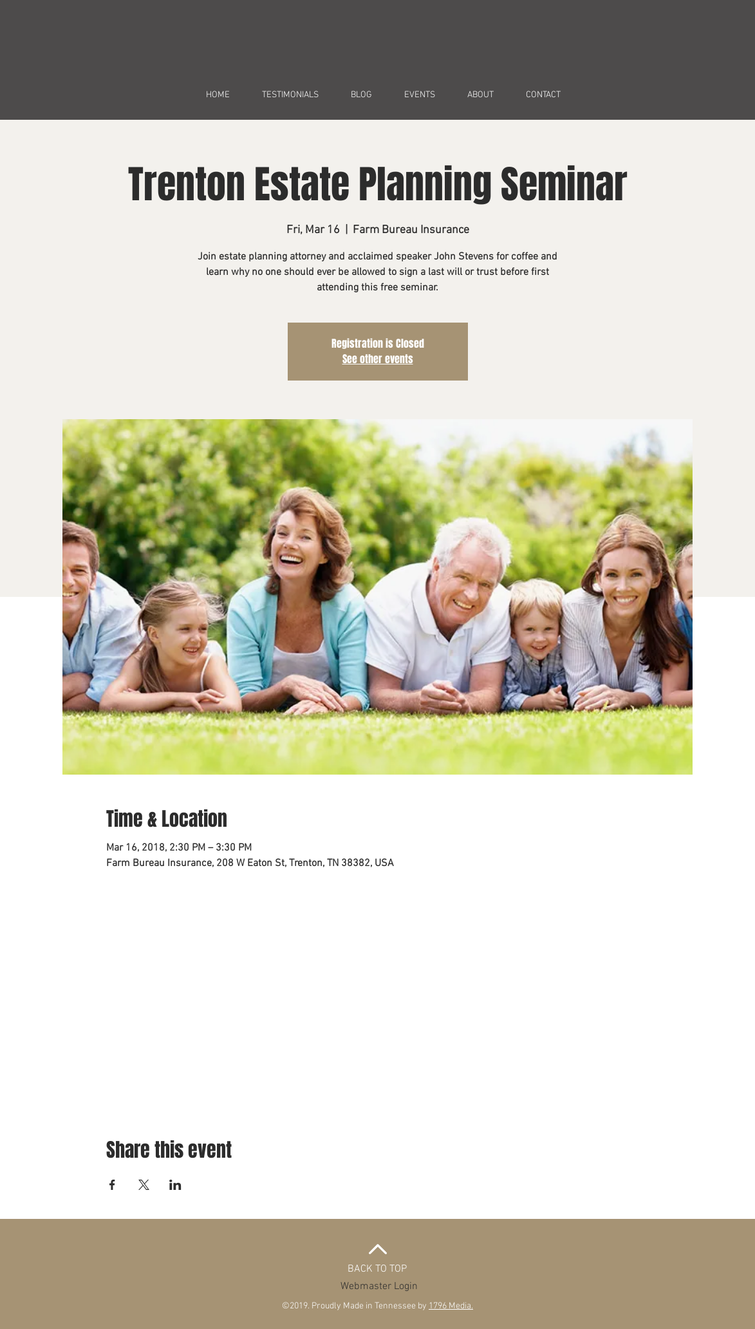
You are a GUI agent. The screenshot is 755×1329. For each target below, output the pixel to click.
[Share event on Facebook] (112, 1185)
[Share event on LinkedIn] (175, 1185)
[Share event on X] (144, 1185)
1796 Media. (451, 1306)
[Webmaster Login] (379, 1286)
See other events (377, 359)
